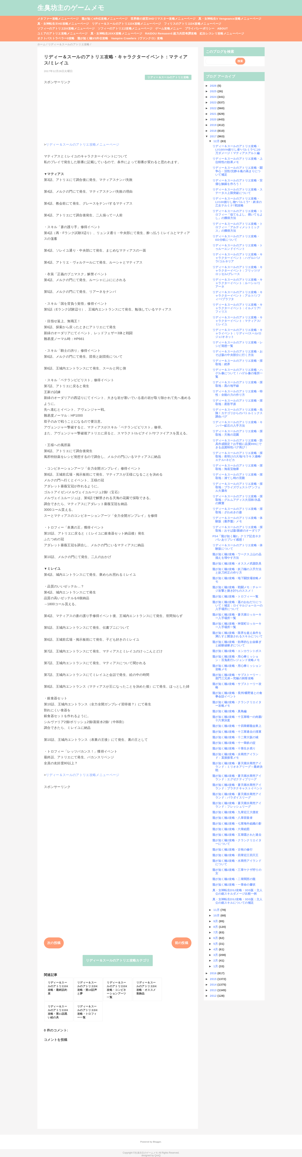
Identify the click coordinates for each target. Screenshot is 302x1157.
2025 (213, 91)
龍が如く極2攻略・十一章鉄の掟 (233, 742)
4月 (216, 949)
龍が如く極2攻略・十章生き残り (233, 748)
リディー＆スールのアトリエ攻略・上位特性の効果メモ (237, 160)
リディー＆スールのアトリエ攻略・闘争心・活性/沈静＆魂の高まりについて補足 (237, 171)
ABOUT (222, 28)
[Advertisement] (117, 111)
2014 (213, 984)
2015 (213, 979)
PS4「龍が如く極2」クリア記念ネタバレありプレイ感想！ (236, 537)
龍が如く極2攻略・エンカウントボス (236, 651)
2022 (213, 108)
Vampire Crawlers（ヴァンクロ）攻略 (137, 38)
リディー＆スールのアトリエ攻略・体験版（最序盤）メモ (237, 519)
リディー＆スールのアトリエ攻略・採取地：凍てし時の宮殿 (237, 476)
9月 (216, 921)
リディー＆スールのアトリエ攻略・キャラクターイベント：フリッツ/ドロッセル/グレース (237, 270)
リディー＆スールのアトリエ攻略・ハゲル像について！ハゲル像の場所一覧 (237, 373)
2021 (213, 113)
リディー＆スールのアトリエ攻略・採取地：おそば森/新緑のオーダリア (237, 528)
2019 (213, 125)
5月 (216, 943)
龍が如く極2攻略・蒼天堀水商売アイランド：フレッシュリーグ (236, 804)
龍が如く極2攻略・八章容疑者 (232, 817)
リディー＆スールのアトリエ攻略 (168, 77)
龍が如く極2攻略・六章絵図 (231, 829)
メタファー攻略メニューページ (58, 18)
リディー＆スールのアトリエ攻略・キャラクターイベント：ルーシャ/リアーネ (237, 283)
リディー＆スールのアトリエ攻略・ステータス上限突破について (237, 191)
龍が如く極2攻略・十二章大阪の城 (235, 737)
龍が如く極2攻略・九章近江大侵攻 (235, 812)
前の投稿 (181, 943)
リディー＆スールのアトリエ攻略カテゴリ (117, 960)
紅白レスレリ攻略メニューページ (222, 33)
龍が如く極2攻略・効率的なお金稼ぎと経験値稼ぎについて (236, 643)
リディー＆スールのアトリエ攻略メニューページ (82, 144)
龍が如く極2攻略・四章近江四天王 (235, 855)
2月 (216, 960)
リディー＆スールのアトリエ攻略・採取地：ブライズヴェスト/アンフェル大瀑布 (237, 487)
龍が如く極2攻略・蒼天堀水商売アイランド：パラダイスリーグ (236, 795)
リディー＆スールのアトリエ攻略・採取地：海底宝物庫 (237, 467)
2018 (213, 130)
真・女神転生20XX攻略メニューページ (116, 33)
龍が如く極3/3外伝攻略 (92, 38)
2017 (213, 136)
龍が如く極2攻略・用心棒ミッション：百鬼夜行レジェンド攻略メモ (236, 658)
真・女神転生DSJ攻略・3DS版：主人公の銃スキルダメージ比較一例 (237, 892)
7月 (216, 932)
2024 (213, 96)
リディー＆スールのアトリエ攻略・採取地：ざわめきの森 (237, 510)
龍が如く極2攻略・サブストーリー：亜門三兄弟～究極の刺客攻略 (236, 676)
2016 (213, 973)
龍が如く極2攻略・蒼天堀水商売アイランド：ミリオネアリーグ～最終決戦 (237, 767)
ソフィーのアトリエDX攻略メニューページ (66, 28)
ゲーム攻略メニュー (168, 28)
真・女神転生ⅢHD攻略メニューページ (63, 23)
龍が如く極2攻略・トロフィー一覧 (235, 596)
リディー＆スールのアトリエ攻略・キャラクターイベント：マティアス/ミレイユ (237, 321)
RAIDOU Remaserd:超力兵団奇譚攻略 (171, 33)
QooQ (157, 1155)
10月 (217, 915)
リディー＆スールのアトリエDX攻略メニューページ (126, 23)
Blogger (157, 1142)
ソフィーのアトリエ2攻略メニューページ (125, 28)
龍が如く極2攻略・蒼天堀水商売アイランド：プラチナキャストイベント (237, 786)
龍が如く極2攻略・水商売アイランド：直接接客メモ (235, 756)
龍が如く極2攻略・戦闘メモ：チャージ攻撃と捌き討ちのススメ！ (236, 589)
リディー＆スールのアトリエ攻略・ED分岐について (236, 238)
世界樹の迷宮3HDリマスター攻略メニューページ (163, 18)
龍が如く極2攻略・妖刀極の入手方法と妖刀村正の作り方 (236, 570)
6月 (216, 938)
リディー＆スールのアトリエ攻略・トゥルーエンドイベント (237, 247)
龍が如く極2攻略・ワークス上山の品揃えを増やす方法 (236, 556)
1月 (216, 966)
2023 (213, 102)
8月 (216, 926)
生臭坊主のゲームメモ (70, 7)
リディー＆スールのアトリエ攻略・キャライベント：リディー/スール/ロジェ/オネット (237, 333)
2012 (213, 995)
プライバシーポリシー (199, 28)
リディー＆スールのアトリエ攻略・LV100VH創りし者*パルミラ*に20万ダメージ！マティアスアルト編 (236, 149)
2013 (213, 990)
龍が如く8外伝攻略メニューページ (105, 18)
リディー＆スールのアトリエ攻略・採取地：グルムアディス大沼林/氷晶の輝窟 (237, 500)
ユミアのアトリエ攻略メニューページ (62, 33)
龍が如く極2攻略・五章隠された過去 (236, 834)
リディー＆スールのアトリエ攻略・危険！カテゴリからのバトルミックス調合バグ (237, 413)
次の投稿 (53, 943)
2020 (213, 119)
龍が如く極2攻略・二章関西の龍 (233, 879)
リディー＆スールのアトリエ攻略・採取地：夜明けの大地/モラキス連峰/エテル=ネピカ (237, 456)
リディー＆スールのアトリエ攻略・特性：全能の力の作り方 (237, 393)
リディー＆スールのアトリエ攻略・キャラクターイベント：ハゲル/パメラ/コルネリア (237, 258)
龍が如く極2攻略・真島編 (229, 711)
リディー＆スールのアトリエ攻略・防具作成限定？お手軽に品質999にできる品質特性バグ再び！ (237, 444)
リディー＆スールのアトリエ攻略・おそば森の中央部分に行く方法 (237, 353)
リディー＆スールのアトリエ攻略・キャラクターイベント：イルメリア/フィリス (237, 308)
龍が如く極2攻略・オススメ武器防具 (236, 563)
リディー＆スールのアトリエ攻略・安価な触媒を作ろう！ (237, 182)
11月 (217, 909)
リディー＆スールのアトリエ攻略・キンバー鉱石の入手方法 (237, 423)
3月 (216, 954)
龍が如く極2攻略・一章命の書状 (233, 884)
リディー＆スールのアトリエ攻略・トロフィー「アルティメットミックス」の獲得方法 (237, 227)
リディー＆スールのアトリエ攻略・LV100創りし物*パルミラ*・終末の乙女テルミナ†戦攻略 (237, 202)
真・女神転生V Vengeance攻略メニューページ (229, 18)
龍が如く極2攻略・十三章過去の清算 (236, 731)
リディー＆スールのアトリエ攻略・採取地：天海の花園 (237, 433)
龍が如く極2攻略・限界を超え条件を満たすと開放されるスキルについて (237, 634)
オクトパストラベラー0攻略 (56, 38)
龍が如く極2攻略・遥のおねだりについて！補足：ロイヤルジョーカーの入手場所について (237, 605)
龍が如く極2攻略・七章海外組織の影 (236, 823)
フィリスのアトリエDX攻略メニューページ (192, 23)
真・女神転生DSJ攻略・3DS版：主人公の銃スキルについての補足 (237, 901)
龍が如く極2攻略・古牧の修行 (232, 849)
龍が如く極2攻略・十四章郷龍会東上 (236, 725)
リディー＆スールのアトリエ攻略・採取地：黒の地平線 (237, 384)
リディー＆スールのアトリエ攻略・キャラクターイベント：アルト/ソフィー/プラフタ (237, 295)
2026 (213, 85)
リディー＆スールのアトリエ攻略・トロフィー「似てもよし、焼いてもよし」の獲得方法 (237, 214)
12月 (217, 141)
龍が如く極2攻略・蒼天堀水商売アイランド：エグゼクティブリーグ (236, 777)
